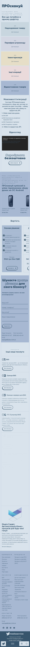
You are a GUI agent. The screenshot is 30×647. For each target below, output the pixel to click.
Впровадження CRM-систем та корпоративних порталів (7, 607)
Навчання (5, 563)
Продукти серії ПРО (20, 557)
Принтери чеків (19, 587)
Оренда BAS (6, 579)
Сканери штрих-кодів (21, 599)
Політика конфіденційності (15, 638)
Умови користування (15, 640)
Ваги (16, 593)
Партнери (5, 572)
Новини (4, 565)
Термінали (18, 589)
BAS (3, 577)
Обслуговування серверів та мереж (7, 600)
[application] (15, 143)
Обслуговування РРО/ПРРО (7, 596)
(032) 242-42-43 (18, 335)
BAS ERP (5, 115)
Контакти (5, 567)
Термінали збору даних (20, 596)
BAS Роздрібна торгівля (10, 124)
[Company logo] (3, 643)
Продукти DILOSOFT (21, 561)
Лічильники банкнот (21, 591)
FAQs (3, 570)
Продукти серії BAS (20, 559)
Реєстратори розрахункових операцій (19, 581)
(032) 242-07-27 (7, 335)
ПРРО (16, 563)
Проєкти (4, 561)
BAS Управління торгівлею (11, 122)
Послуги (4, 559)
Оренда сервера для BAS (7, 582)
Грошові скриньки (20, 585)
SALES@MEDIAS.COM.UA (9, 340)
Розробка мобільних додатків (5, 591)
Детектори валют (20, 577)
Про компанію (6, 557)
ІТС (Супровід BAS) (6, 586)
